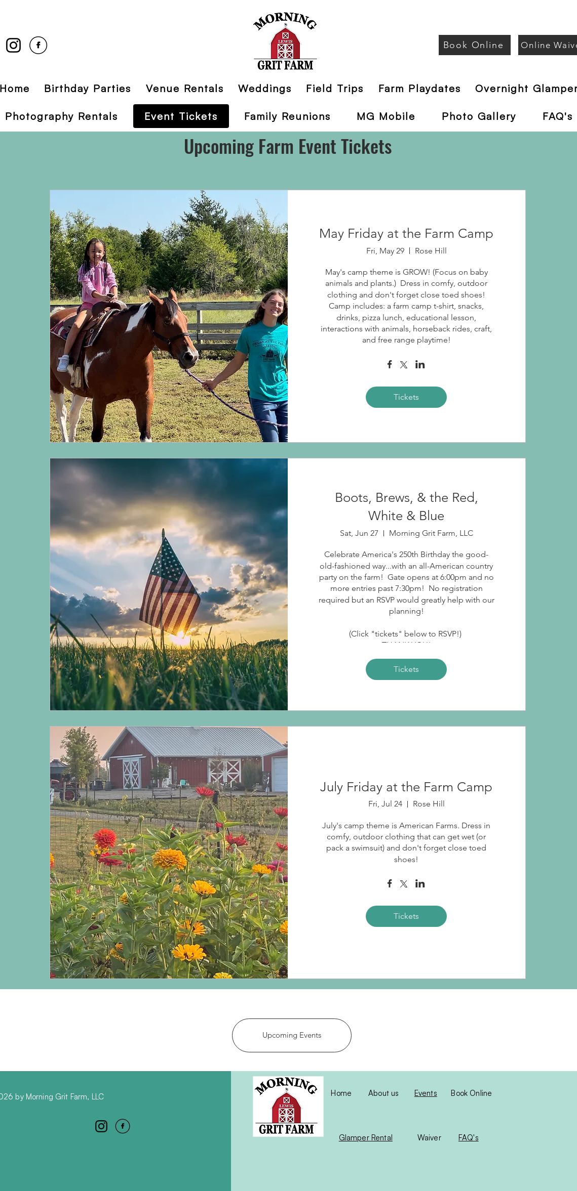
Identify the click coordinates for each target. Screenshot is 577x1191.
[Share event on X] (403, 365)
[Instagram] (13, 45)
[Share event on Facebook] (390, 365)
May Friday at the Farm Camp (406, 233)
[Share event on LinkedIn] (420, 365)
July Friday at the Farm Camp (406, 787)
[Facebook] (38, 45)
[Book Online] (475, 45)
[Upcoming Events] (292, 1035)
